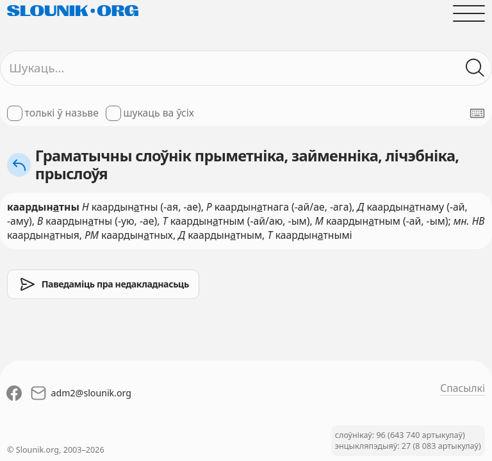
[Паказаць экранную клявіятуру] (477, 113)
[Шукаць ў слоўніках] (475, 68)
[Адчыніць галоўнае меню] (469, 13)
